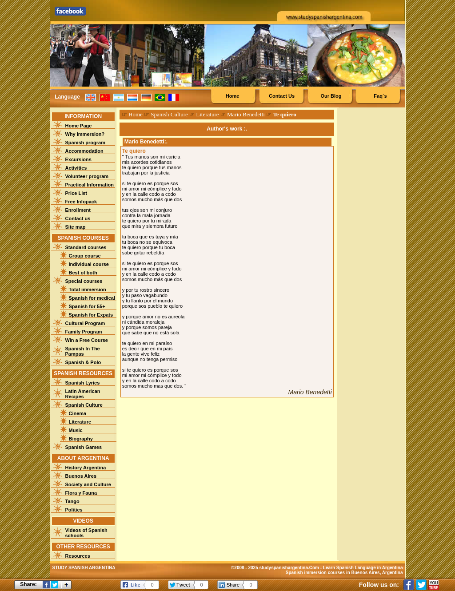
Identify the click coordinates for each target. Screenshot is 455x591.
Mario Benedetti (246, 114)
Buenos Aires (81, 476)
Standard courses (86, 247)
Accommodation (84, 151)
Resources (77, 556)
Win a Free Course (86, 340)
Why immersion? (85, 134)
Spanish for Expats (91, 314)
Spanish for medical (92, 298)
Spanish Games (83, 447)
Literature (80, 421)
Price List (76, 193)
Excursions (78, 159)
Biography (81, 438)
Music (76, 430)
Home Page (78, 125)
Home (232, 96)
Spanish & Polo (83, 362)
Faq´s (380, 96)
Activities (76, 168)
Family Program (83, 331)
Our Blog (330, 96)
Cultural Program (85, 323)
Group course (85, 255)
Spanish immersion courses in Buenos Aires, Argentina (344, 572)
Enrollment (78, 210)
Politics (74, 509)
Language (67, 97)
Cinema (78, 413)
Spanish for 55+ (87, 306)
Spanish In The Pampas (82, 351)
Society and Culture (88, 484)
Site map (75, 227)
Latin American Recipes (82, 394)
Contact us (78, 218)
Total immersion (87, 289)
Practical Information (89, 184)
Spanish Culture (84, 405)
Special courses (84, 281)
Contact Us (282, 96)
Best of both (83, 272)
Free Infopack (81, 201)
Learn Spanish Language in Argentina (363, 567)
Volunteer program (87, 176)
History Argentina (85, 467)
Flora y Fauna (81, 493)
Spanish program (85, 142)
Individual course (89, 264)
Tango (72, 501)
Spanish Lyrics (82, 382)
